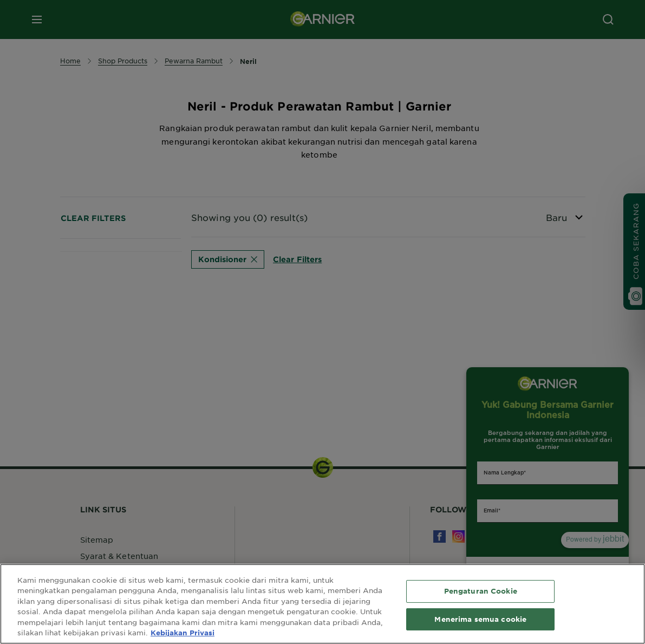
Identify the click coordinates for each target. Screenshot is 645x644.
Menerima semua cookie (480, 618)
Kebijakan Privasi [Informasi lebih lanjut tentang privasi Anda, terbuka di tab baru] (182, 632)
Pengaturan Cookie (480, 591)
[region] (322, 604)
